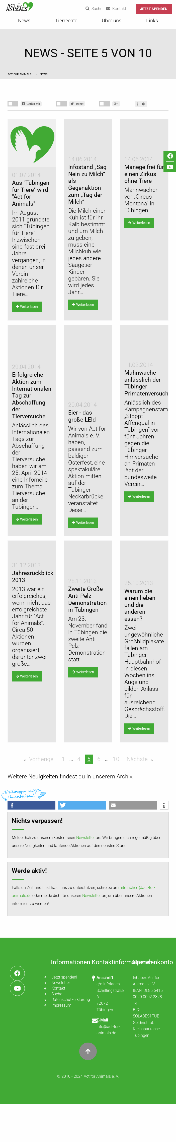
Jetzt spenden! (154, 9)
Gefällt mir (31, 104)
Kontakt (58, 1026)
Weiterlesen (27, 307)
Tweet (77, 104)
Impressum (61, 1043)
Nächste (138, 797)
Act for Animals (20, 74)
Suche (56, 1032)
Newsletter (85, 875)
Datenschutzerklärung (67, 1037)
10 (116, 797)
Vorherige (40, 797)
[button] (31, 843)
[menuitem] (24, 22)
